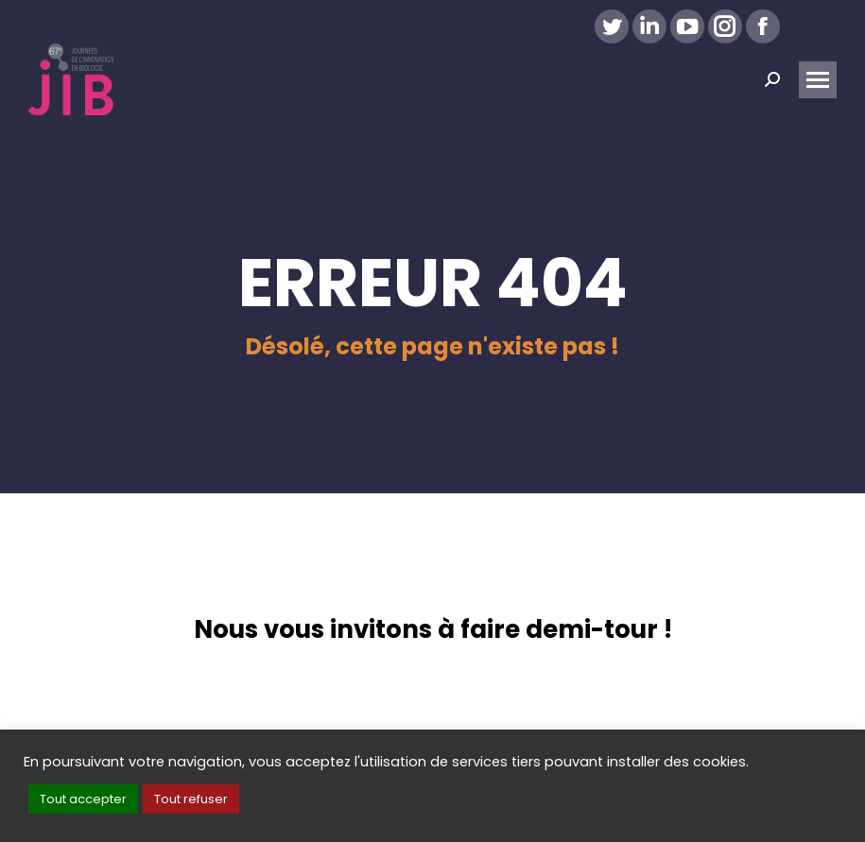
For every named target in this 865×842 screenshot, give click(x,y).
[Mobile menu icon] (818, 79)
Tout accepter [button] (83, 799)
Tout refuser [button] (191, 799)
